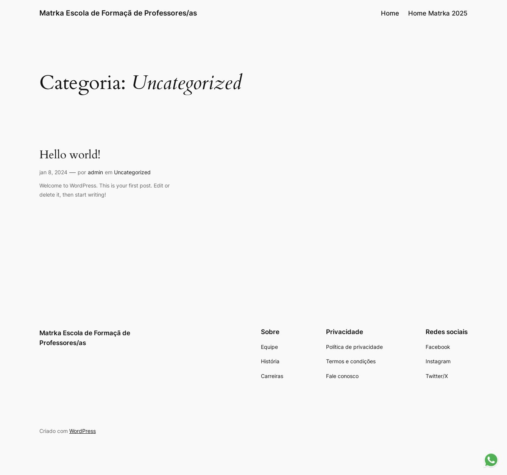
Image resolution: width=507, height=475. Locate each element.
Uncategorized (132, 172)
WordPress (82, 431)
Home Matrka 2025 (438, 13)
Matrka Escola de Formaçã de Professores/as (118, 12)
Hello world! (69, 155)
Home (390, 13)
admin (95, 172)
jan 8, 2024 (53, 172)
